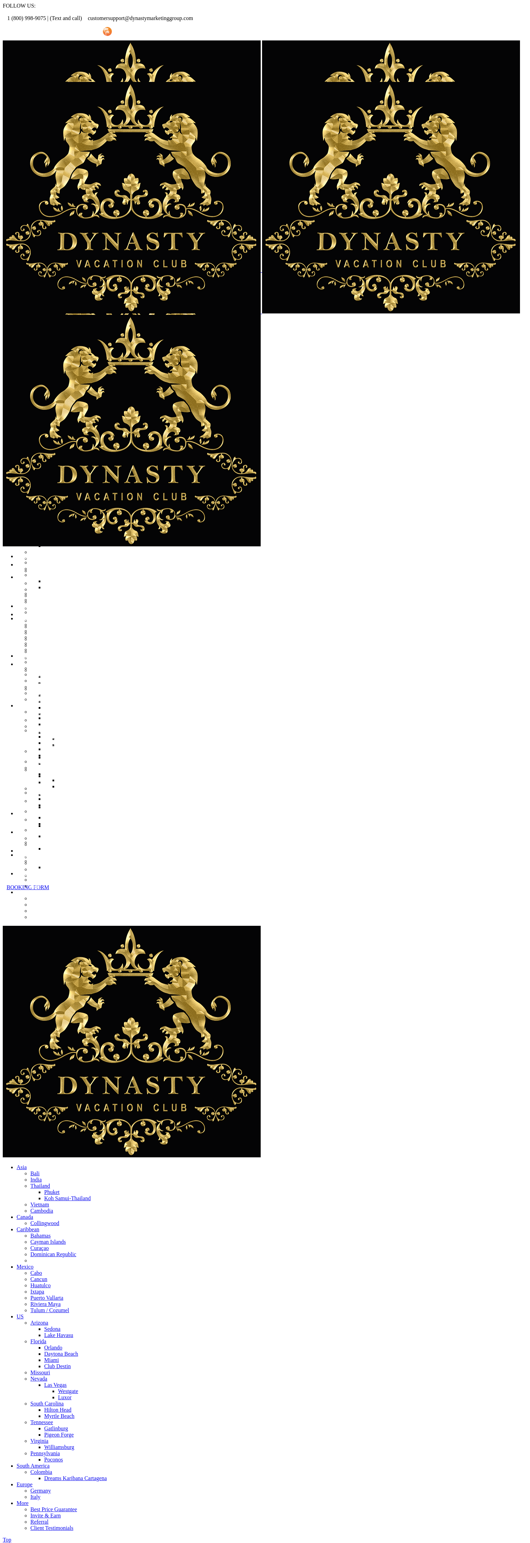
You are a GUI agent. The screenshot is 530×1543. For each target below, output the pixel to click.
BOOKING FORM (28, 887)
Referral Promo (40, 32)
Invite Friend (80, 32)
